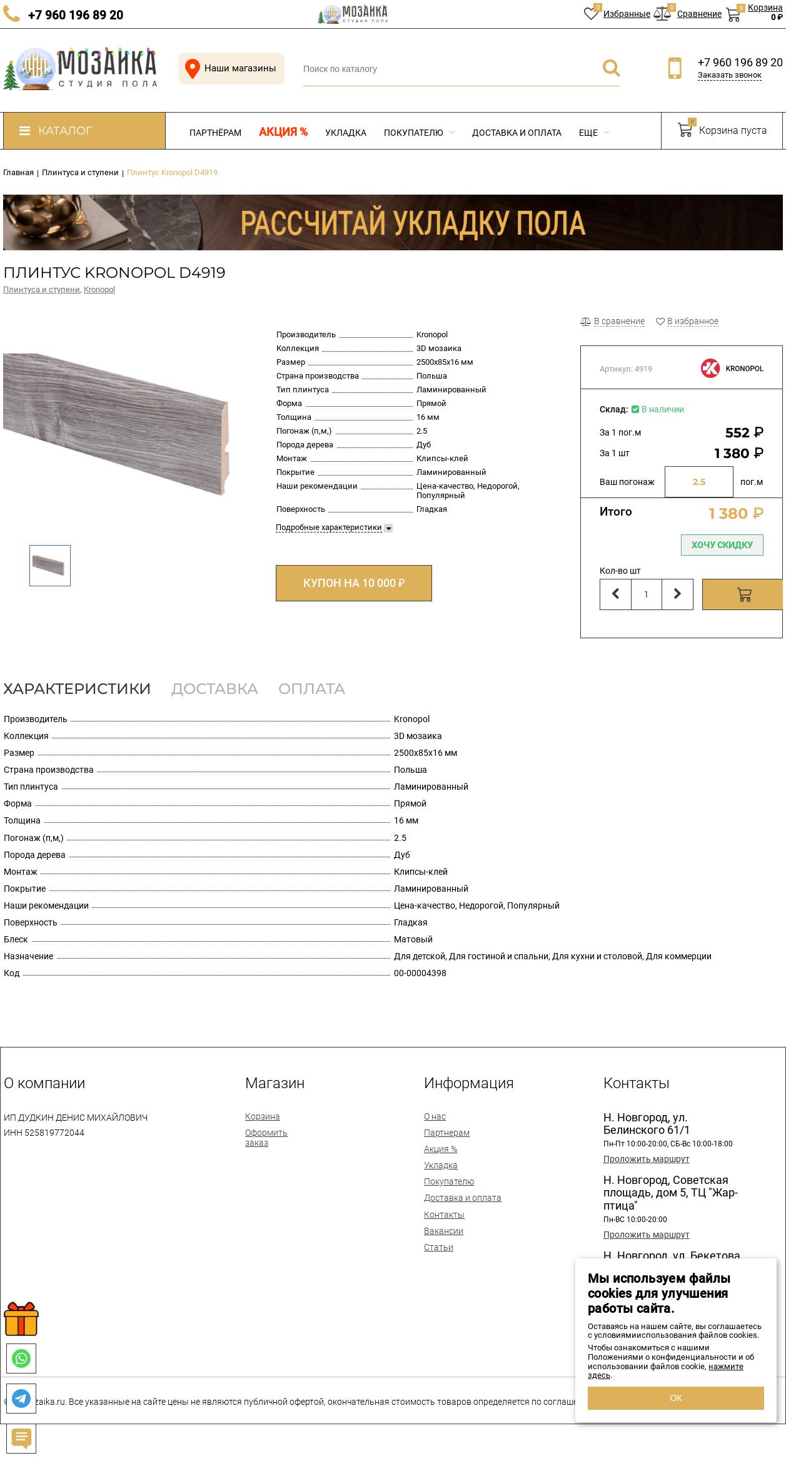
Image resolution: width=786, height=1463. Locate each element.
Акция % (283, 132)
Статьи (438, 1247)
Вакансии (443, 1231)
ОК (676, 1398)
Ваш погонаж (627, 482)
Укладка (345, 133)
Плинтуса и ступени (41, 289)
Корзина (262, 1116)
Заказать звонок (730, 74)
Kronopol (99, 289)
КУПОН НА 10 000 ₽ (354, 582)
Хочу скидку (722, 545)
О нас (435, 1116)
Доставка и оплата (517, 133)
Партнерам (447, 1133)
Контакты (444, 1215)
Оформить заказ (266, 1138)
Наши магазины (228, 68)
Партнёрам (215, 133)
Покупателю (419, 133)
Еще (594, 133)
